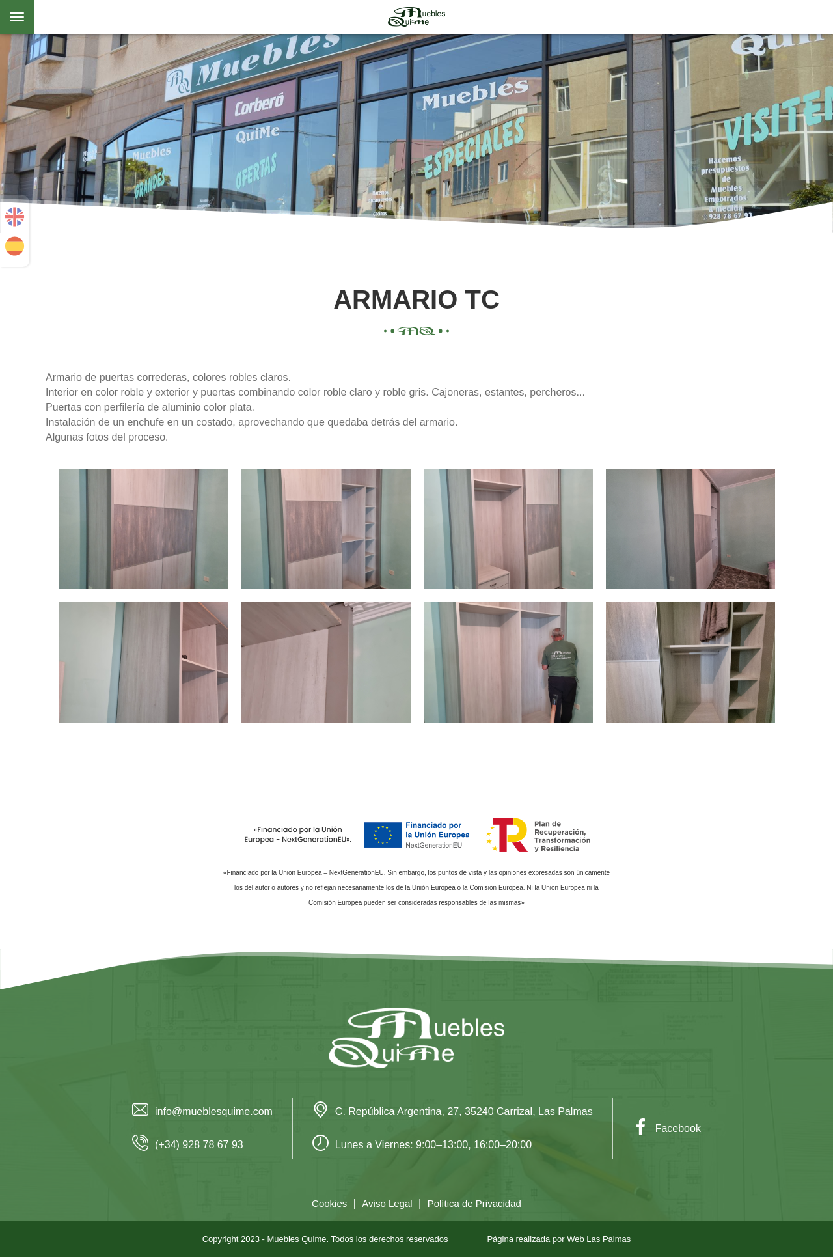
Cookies (329, 1203)
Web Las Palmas (599, 1239)
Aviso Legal (387, 1203)
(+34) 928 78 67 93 (187, 1145)
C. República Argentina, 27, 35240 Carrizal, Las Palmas (452, 1111)
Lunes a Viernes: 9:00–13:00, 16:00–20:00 (422, 1145)
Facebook (667, 1128)
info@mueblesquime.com (202, 1111)
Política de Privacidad (474, 1203)
